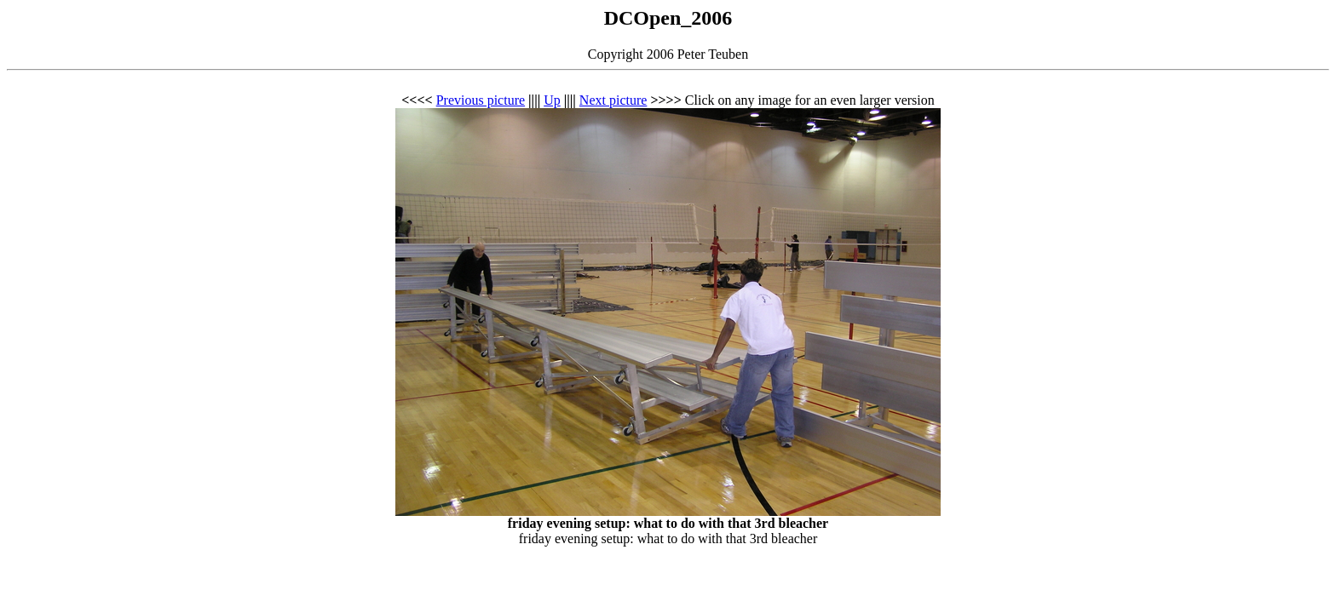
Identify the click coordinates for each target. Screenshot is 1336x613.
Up (552, 100)
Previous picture (480, 100)
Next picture (613, 100)
